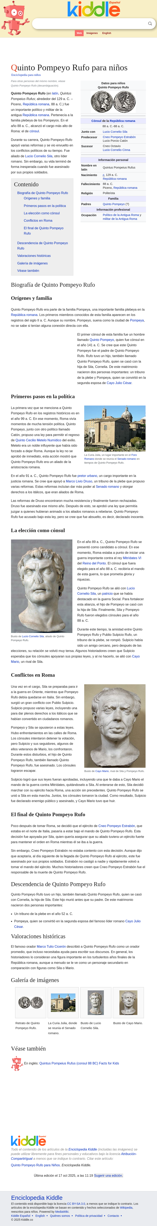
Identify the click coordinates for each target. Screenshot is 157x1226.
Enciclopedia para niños (26, 74)
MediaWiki (61, 1211)
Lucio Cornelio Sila (115, 131)
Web (79, 33)
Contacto (113, 1215)
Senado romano (126, 458)
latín (55, 93)
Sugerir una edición (108, 1175)
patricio (107, 593)
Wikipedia (126, 1207)
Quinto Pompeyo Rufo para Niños (35, 1165)
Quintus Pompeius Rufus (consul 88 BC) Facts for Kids (79, 1063)
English (106, 33)
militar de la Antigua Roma (120, 218)
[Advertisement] (78, 49)
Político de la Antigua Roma (121, 215)
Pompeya (137, 320)
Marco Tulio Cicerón (51, 946)
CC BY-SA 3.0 (76, 1203)
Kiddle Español (20, 1215)
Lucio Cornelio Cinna (116, 150)
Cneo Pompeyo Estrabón (119, 137)
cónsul (34, 131)
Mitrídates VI (132, 558)
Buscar (150, 23)
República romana (122, 120)
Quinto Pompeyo (114, 204)
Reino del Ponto (94, 563)
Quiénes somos (60, 1215)
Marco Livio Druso (79, 481)
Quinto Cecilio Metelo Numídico (38, 440)
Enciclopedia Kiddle (82, 1149)
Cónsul (96, 120)
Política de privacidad (88, 1215)
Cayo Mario (102, 771)
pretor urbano (87, 476)
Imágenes (92, 33)
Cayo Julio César (119, 383)
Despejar (141, 23)
